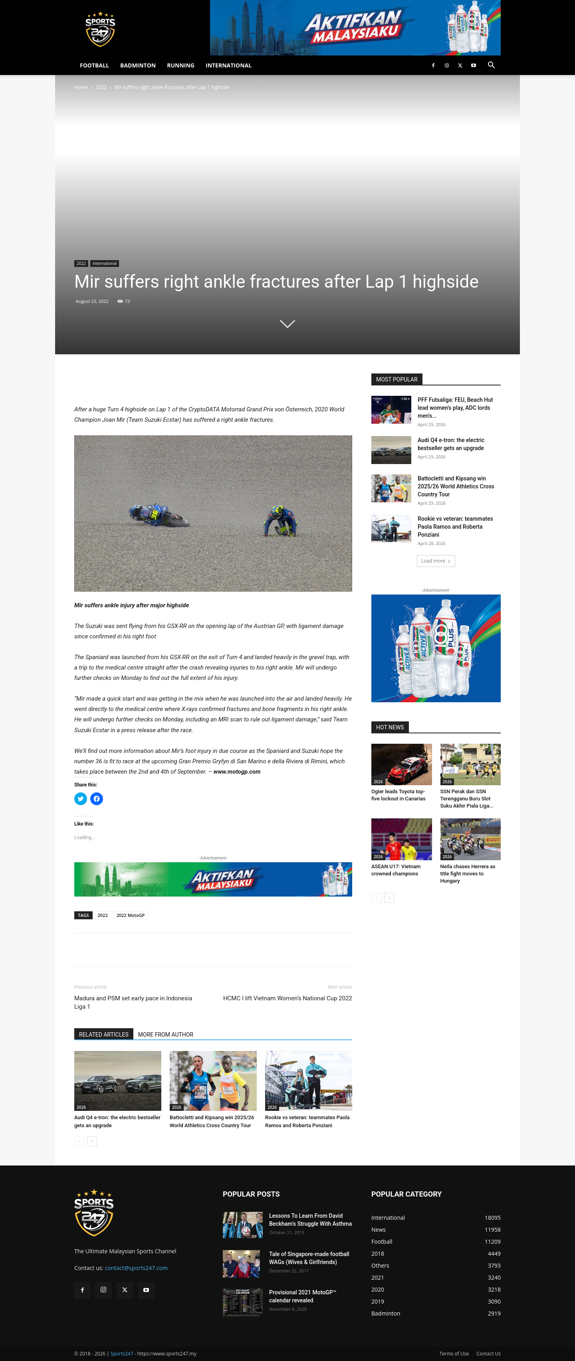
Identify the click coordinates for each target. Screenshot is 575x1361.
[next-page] (92, 1141)
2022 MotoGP (131, 915)
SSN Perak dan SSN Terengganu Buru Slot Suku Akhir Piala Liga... (467, 798)
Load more (436, 560)
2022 (100, 87)
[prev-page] (79, 1141)
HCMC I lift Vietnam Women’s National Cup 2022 (287, 998)
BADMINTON (138, 65)
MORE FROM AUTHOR (165, 1034)
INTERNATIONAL (229, 65)
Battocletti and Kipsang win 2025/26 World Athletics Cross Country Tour (456, 486)
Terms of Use (454, 1353)
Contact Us (488, 1353)
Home (81, 87)
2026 (81, 1107)
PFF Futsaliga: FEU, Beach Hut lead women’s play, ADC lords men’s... (455, 408)
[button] (491, 66)
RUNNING (180, 65)
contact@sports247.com (136, 1268)
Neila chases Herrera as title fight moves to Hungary (468, 873)
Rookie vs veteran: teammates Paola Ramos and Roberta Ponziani (455, 527)
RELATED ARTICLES (104, 1034)
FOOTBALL (94, 65)
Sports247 (122, 1353)
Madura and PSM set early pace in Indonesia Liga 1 (133, 1002)
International (105, 263)
